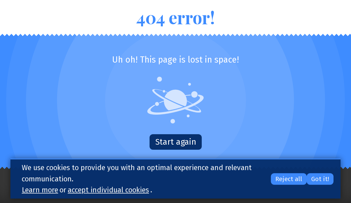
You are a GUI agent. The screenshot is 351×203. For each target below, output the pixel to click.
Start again (175, 142)
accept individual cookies (108, 190)
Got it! (320, 180)
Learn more (40, 190)
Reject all (288, 180)
